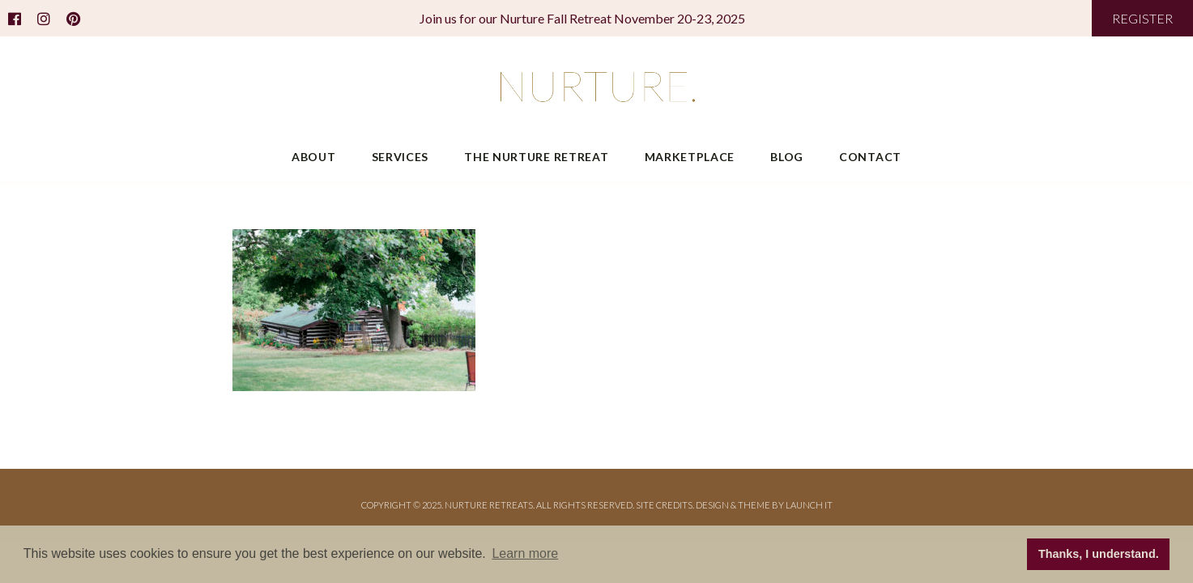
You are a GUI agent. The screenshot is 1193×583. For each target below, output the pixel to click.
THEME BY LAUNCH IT (785, 505)
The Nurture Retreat (536, 157)
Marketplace (690, 157)
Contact (870, 157)
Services (400, 157)
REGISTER (1142, 18)
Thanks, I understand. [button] (1098, 553)
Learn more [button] (525, 553)
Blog (786, 157)
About (314, 157)
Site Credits (664, 505)
